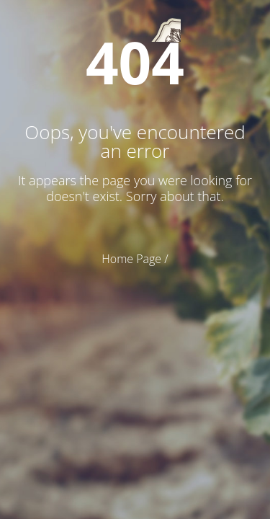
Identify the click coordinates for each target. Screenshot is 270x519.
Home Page (131, 259)
